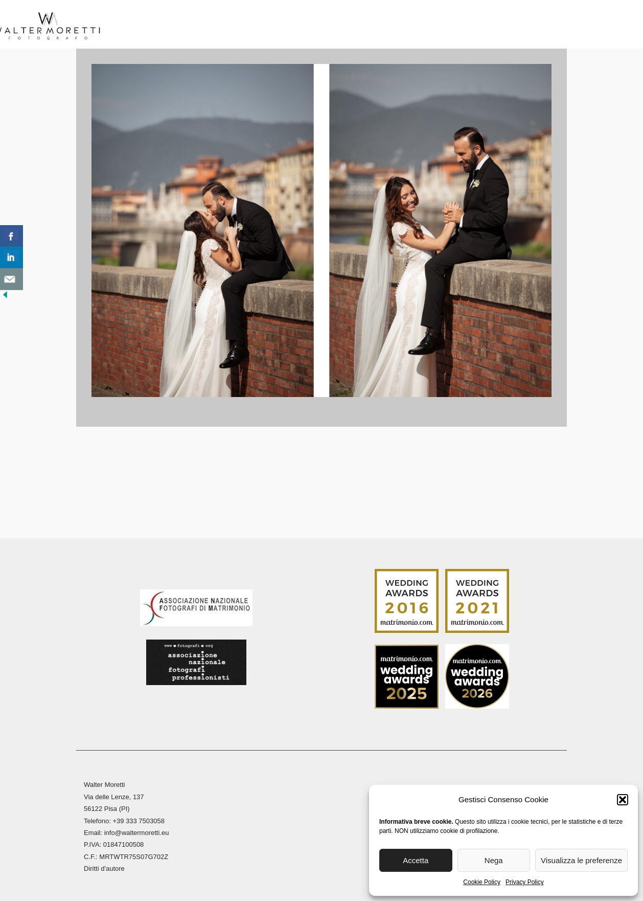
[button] (622, 800)
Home (134, 25)
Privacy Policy (525, 882)
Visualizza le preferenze (581, 860)
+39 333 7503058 (138, 819)
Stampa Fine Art (434, 25)
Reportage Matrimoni (266, 25)
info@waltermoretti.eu (136, 831)
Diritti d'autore (104, 867)
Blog (494, 25)
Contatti (538, 25)
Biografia (180, 25)
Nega (494, 860)
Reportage (354, 25)
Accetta (415, 860)
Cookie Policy (481, 882)
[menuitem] (578, 28)
